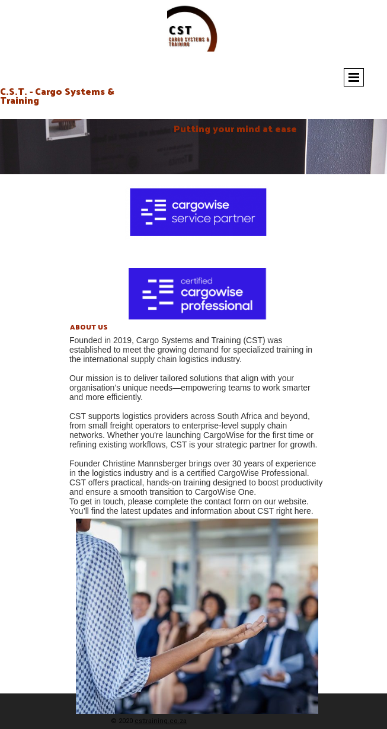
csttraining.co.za (161, 721)
